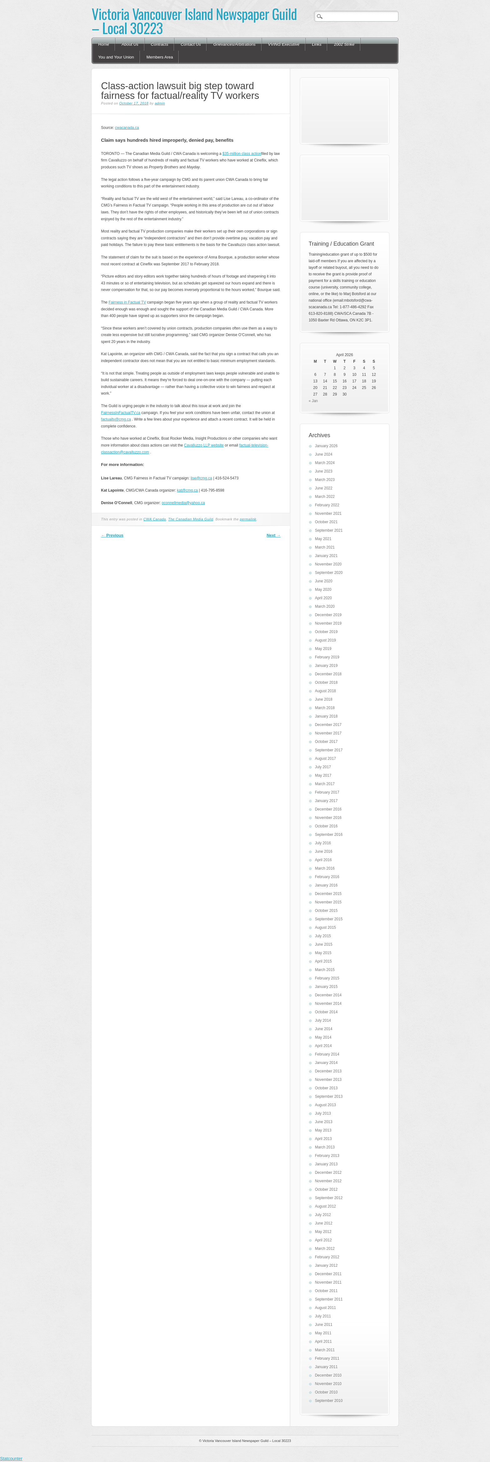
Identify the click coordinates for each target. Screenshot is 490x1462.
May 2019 (323, 649)
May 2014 (323, 1037)
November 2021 (328, 513)
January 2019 (326, 665)
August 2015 (325, 927)
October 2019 (326, 632)
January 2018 (326, 716)
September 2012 (329, 1198)
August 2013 (325, 1105)
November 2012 (328, 1181)
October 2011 (326, 1291)
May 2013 (323, 1130)
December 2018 (328, 674)
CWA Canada (154, 519)
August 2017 (325, 758)
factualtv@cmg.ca (116, 419)
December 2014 (328, 995)
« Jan (313, 401)
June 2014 (323, 1029)
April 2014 (323, 1046)
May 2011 (323, 1333)
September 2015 (329, 919)
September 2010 (329, 1400)
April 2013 (323, 1139)
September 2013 (329, 1096)
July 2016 (323, 843)
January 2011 (326, 1367)
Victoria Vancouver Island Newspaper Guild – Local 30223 (194, 20)
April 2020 (323, 598)
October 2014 (326, 1012)
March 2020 (325, 606)
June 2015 (323, 944)
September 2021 (329, 530)
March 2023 (325, 480)
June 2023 (323, 471)
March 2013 (325, 1147)
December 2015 (328, 894)
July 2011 (323, 1316)
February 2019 (327, 657)
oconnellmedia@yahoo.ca (183, 503)
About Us (130, 44)
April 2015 (323, 961)
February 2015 (327, 978)
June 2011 (323, 1324)
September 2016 (329, 834)
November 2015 (328, 902)
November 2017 (328, 733)
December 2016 (328, 809)
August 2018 (325, 691)
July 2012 (323, 1215)
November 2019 (328, 623)
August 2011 (325, 1308)
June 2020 (323, 581)
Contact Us (191, 44)
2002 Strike (344, 44)
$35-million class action (241, 153)
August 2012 (325, 1206)
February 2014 (327, 1054)
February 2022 (327, 505)
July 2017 (323, 767)
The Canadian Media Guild (190, 519)
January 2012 (326, 1265)
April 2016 (323, 860)
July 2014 (323, 1020)
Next (274, 535)
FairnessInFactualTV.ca (120, 413)
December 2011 (328, 1274)
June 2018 (323, 699)
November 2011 (328, 1282)
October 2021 (326, 522)
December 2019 (328, 615)
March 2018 (325, 708)
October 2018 (326, 682)
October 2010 (326, 1392)
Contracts (159, 44)
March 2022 (325, 496)
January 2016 (326, 885)
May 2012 (323, 1231)
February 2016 (327, 877)
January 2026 (326, 446)
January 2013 (326, 1164)
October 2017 (326, 741)
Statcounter (11, 1458)
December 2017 (328, 725)
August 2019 (325, 640)
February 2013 (327, 1155)
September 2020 (329, 572)
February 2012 (327, 1257)
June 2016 (323, 851)
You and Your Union (116, 57)
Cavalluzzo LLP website (204, 445)
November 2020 (328, 564)
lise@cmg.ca (201, 478)
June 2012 (323, 1223)
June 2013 (323, 1122)
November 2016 (328, 817)
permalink (248, 519)
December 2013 (328, 1071)
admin (160, 103)
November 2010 (328, 1384)
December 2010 (328, 1375)
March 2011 (325, 1350)
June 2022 (323, 488)
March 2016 (325, 868)
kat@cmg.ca (187, 490)
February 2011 (327, 1358)
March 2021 (325, 547)
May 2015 (323, 953)
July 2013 (323, 1113)
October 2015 (326, 910)
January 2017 (326, 801)
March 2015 (325, 970)
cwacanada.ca (127, 127)
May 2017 (323, 775)
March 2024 (325, 463)
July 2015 (323, 936)
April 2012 (323, 1240)
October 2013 (326, 1088)
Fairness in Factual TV (127, 302)
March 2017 (325, 784)
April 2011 (323, 1341)
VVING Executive (283, 44)
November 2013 (328, 1079)
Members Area (160, 57)
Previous (112, 535)
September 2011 (329, 1299)
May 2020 (323, 589)
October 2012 (326, 1189)
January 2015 (326, 986)
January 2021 (326, 556)
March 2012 (325, 1248)
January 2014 (326, 1063)
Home (103, 44)
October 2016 (326, 826)
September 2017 (329, 750)
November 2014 (328, 1003)
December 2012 (328, 1172)
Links (316, 44)
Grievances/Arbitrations (234, 44)
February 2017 (327, 792)
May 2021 (323, 539)
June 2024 (323, 454)
